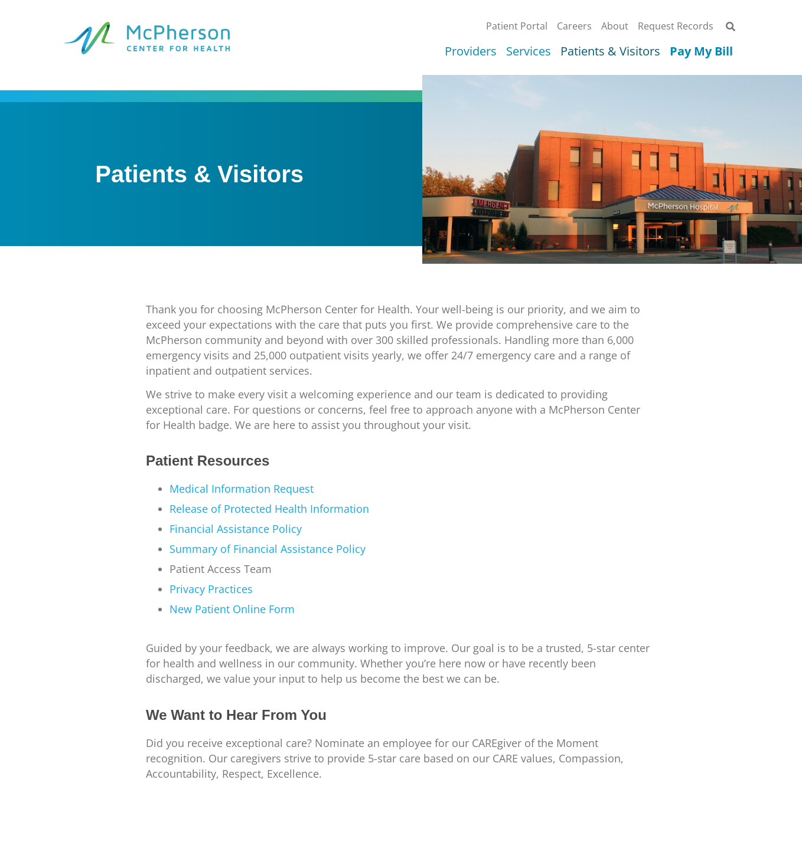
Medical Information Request (241, 489)
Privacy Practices (211, 589)
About (614, 26)
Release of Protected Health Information (269, 509)
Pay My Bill (701, 51)
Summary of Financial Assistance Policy (267, 549)
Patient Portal (516, 26)
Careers (574, 26)
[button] (730, 26)
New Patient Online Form (232, 609)
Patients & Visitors (610, 51)
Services (528, 51)
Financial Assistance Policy (235, 529)
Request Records (675, 26)
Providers (471, 51)
